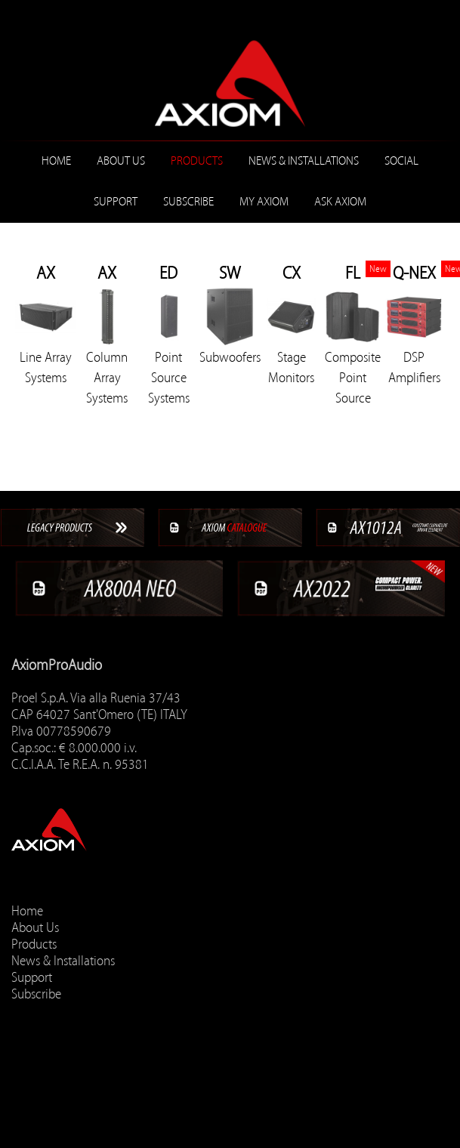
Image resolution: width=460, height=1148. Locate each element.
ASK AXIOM (340, 201)
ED (168, 273)
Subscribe (188, 201)
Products (197, 160)
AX (45, 273)
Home (56, 160)
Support (115, 201)
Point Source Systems (169, 377)
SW (229, 273)
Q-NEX (414, 273)
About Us (121, 160)
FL (352, 273)
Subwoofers (230, 357)
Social (401, 160)
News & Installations (304, 160)
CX (291, 273)
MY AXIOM (264, 201)
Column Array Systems (107, 377)
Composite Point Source (353, 377)
